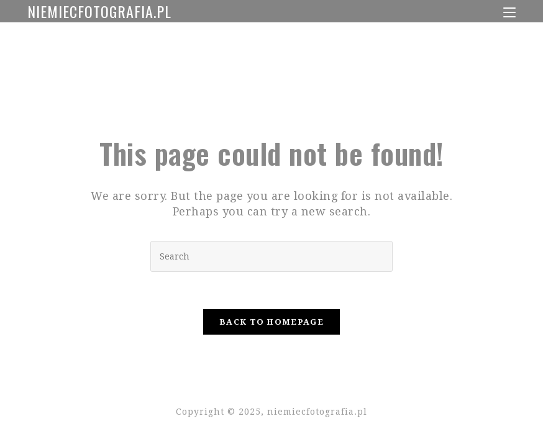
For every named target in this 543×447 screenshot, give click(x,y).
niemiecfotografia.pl (99, 11)
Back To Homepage (271, 322)
